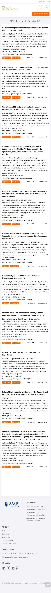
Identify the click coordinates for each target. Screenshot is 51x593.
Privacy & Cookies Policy (9, 543)
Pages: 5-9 (6, 303)
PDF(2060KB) (16, 343)
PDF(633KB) (15, 224)
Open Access (5, 534)
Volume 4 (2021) (31, 21)
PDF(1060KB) (16, 58)
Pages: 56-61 (6, 97)
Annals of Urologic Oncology (34, 506)
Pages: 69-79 (6, 182)
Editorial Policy (6, 537)
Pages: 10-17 (6, 343)
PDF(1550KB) (16, 137)
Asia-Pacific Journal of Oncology (35, 509)
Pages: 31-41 (6, 422)
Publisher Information (8, 531)
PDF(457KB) (15, 182)
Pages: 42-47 (6, 467)
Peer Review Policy (7, 540)
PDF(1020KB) (14, 303)
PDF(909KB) (15, 467)
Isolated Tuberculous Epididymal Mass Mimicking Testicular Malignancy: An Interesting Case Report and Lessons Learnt (24, 236)
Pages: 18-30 (6, 382)
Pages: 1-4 (6, 266)
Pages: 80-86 (6, 224)
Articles (15, 21)
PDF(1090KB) (14, 266)
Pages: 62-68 (6, 137)
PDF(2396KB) (16, 97)
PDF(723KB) (15, 422)
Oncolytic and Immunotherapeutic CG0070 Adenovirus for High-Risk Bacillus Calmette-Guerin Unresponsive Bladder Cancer (24, 193)
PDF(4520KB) (16, 382)
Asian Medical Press (44, 2)
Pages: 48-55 (6, 58)
